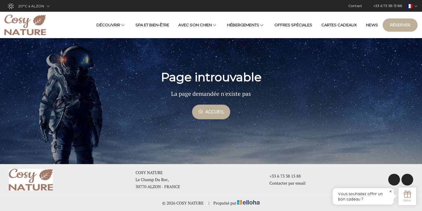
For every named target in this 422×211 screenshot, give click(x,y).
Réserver (400, 25)
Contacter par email (284, 183)
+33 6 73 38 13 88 (282, 176)
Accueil (211, 112)
